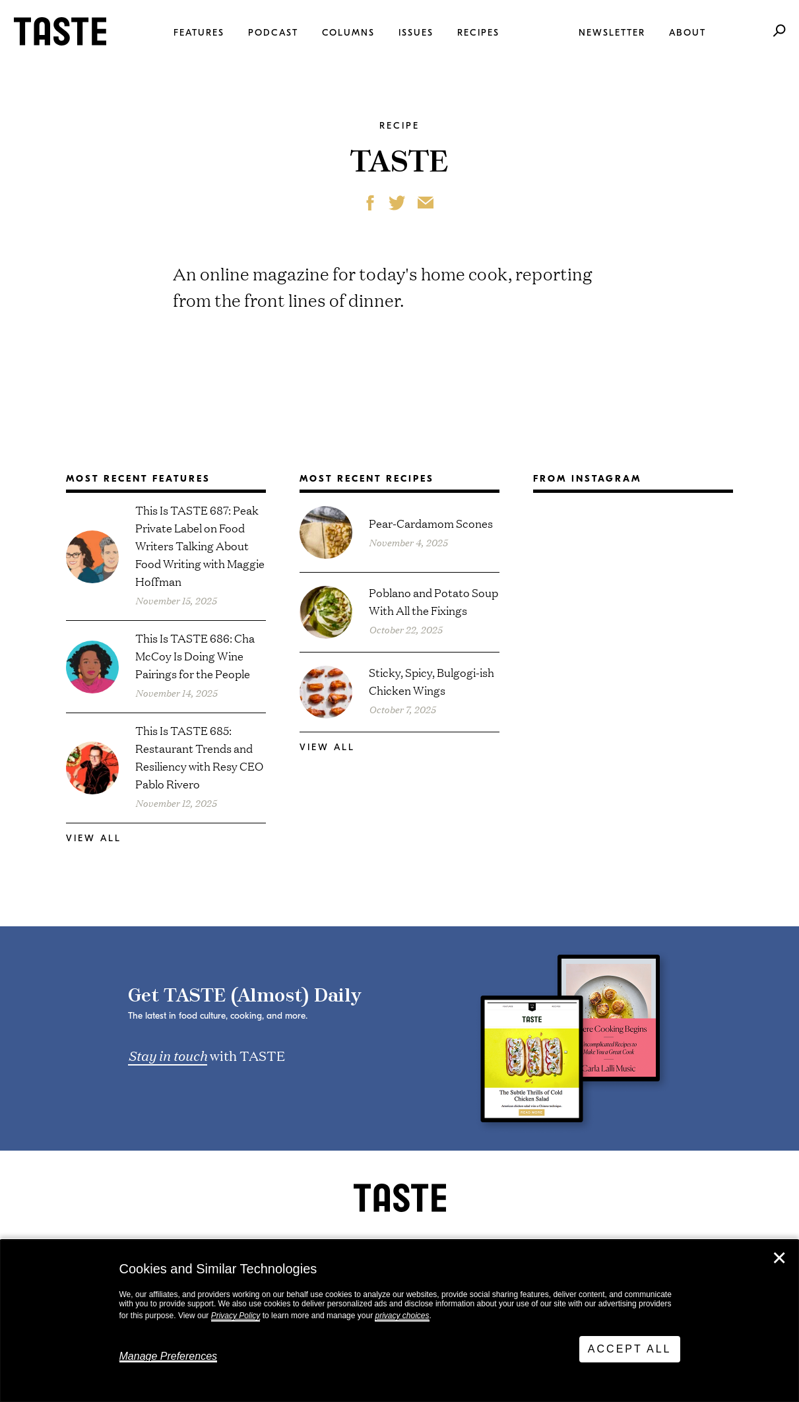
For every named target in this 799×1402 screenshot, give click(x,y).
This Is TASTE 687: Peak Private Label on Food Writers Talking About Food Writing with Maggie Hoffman (200, 545)
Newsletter (612, 32)
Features (199, 32)
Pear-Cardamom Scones (431, 523)
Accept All (630, 1348)
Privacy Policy (236, 1315)
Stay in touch (167, 1055)
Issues (416, 32)
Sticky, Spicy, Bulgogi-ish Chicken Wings (431, 681)
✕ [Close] (779, 1258)
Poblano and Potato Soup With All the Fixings (433, 601)
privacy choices (402, 1315)
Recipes (478, 32)
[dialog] (399, 1321)
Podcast (273, 32)
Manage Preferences (168, 1356)
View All (93, 838)
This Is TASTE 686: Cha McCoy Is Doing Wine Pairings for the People (195, 655)
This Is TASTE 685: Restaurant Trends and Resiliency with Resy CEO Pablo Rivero (199, 757)
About (687, 32)
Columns (348, 32)
